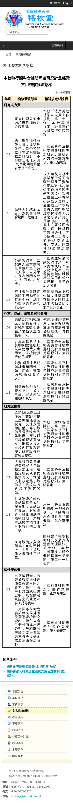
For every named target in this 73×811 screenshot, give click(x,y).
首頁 (8, 54)
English (67, 3)
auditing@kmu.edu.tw (24, 796)
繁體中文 (55, 3)
